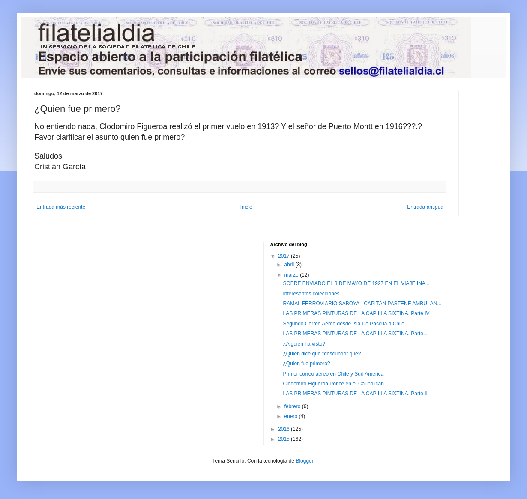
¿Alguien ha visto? (304, 344)
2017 (284, 256)
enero (291, 416)
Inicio (246, 207)
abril (289, 265)
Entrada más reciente (60, 207)
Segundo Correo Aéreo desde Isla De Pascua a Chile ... (346, 324)
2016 (284, 429)
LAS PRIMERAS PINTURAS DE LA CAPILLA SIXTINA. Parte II (355, 394)
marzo (292, 275)
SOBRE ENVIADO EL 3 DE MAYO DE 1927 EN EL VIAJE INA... (356, 283)
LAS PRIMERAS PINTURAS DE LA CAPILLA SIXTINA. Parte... (355, 334)
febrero (293, 406)
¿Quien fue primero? (306, 364)
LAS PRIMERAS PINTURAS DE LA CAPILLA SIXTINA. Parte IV (356, 313)
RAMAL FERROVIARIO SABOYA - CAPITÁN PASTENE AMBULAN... (362, 304)
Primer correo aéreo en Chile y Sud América (333, 374)
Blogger (304, 461)
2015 (284, 439)
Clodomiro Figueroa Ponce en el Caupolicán (333, 384)
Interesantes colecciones (311, 294)
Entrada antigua (425, 207)
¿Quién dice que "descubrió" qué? (322, 354)
